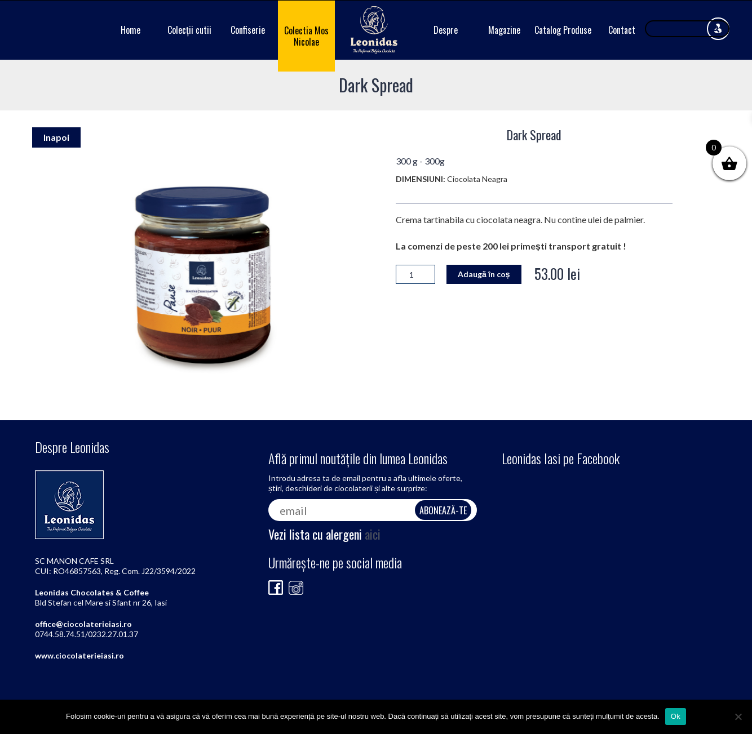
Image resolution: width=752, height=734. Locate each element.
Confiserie (248, 30)
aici (373, 534)
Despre (445, 30)
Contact (621, 30)
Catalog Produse (562, 30)
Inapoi (56, 137)
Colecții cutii (189, 30)
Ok (675, 716)
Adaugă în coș (484, 274)
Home (130, 30)
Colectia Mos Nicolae (306, 36)
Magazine (504, 30)
